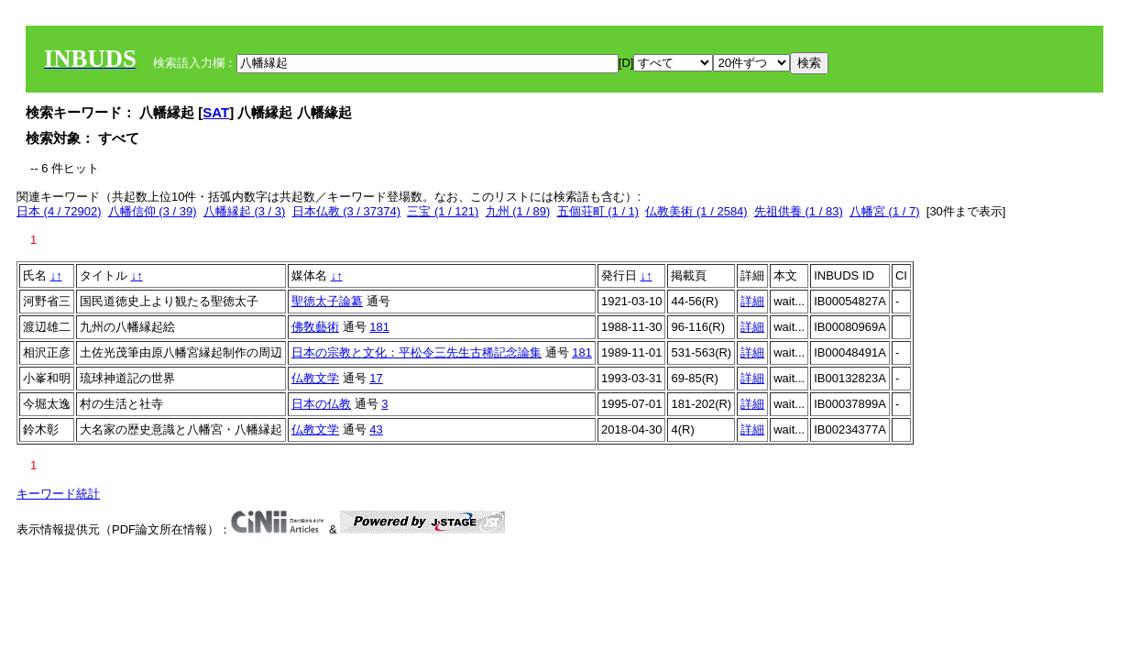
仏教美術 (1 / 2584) (696, 211)
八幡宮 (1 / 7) (884, 211)
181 (379, 327)
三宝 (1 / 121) (442, 211)
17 (375, 378)
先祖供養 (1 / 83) (798, 211)
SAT (216, 112)
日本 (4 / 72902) (59, 211)
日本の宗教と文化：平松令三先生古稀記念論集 (416, 352)
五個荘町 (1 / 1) (598, 211)
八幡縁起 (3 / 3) (244, 211)
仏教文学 (315, 378)
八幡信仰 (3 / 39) (152, 211)
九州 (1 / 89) (518, 211)
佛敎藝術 (315, 327)
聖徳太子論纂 (327, 301)
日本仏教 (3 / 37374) (346, 211)
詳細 (752, 301)
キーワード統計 (58, 493)
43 (375, 429)
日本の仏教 (321, 404)
